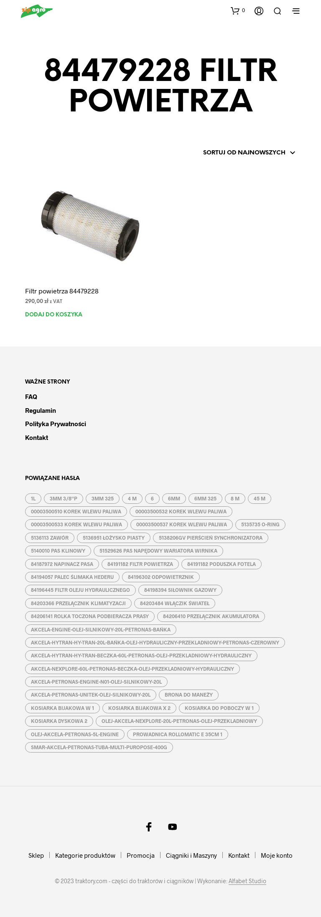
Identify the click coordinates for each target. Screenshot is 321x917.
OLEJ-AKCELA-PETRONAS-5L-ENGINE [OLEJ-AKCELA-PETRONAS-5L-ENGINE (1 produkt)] (75, 734)
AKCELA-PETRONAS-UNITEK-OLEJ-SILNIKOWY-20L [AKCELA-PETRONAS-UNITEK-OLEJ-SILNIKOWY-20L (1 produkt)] (90, 694)
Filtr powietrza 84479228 (62, 291)
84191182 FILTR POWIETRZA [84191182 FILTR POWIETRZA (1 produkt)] (140, 564)
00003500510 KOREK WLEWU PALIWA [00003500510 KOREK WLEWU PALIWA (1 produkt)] (76, 511)
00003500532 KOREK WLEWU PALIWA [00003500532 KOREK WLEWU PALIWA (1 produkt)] (181, 511)
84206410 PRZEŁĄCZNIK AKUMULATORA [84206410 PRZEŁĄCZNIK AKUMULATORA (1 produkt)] (211, 616)
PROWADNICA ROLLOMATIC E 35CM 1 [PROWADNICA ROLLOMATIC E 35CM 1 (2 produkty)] (177, 734)
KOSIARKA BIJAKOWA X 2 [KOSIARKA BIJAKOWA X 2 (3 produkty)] (139, 708)
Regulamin (40, 410)
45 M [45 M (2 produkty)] (259, 498)
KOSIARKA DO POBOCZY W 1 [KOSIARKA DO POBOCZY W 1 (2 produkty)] (219, 708)
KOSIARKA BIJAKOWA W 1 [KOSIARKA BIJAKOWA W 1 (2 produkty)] (62, 708)
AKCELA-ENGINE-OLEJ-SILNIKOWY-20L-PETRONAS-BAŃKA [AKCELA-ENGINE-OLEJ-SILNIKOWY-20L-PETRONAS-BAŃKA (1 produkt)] (101, 629)
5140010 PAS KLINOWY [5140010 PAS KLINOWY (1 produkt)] (58, 550)
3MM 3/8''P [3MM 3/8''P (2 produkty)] (63, 498)
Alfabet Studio (247, 881)
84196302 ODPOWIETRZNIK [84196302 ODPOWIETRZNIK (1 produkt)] (161, 577)
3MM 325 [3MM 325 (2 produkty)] (103, 498)
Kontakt (36, 437)
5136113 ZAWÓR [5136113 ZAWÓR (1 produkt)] (50, 538)
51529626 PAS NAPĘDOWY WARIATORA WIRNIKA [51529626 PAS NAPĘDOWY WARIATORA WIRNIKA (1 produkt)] (158, 550)
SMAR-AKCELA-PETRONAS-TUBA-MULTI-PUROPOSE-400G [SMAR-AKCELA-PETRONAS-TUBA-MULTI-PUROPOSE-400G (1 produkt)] (99, 747)
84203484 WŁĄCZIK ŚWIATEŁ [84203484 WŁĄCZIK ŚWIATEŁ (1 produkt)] (174, 603)
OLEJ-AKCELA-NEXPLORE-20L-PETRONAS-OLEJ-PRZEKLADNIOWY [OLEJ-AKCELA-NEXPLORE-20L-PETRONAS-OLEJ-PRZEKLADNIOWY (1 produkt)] (179, 721)
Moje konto (277, 855)
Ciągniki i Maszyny (191, 855)
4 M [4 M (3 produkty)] (132, 498)
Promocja (141, 855)
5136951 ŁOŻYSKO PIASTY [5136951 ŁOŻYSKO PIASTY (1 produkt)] (114, 538)
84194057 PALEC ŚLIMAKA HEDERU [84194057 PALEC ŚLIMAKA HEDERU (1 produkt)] (72, 577)
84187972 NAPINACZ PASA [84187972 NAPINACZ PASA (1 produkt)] (62, 564)
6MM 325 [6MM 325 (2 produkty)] (205, 498)
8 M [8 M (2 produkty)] (235, 498)
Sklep (36, 855)
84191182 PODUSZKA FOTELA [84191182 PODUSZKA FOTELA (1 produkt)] (221, 564)
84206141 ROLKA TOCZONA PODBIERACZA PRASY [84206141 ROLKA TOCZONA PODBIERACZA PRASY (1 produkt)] (90, 616)
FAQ (31, 396)
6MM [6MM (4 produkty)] (174, 498)
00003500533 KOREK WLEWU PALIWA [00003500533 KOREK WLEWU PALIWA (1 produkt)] (76, 524)
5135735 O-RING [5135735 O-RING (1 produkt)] (260, 524)
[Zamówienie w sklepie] (238, 153)
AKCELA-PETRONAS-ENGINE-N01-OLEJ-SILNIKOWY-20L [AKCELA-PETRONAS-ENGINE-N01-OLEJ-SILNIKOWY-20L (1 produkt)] (96, 682)
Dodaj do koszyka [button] (53, 315)
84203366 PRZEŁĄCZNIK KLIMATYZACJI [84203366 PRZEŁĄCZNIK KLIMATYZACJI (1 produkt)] (78, 603)
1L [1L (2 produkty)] (33, 498)
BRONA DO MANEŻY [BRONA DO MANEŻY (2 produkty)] (189, 694)
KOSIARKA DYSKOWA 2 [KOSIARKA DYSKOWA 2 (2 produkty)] (59, 721)
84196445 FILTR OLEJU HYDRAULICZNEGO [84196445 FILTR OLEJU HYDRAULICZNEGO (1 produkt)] (80, 590)
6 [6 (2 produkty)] (152, 498)
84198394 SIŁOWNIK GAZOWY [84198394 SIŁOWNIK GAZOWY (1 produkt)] (180, 590)
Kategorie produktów (85, 855)
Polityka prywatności (55, 423)
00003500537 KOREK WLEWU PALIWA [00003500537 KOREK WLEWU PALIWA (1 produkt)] (181, 524)
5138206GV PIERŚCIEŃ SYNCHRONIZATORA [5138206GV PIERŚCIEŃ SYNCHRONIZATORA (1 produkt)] (210, 538)
